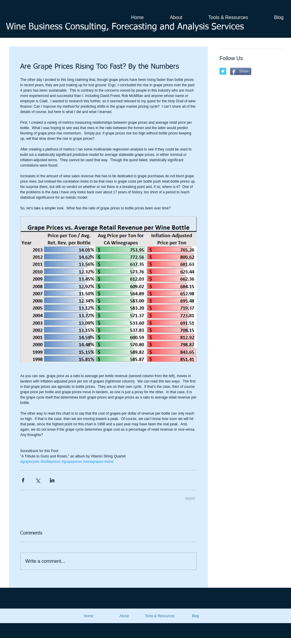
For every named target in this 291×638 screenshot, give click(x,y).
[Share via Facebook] (23, 480)
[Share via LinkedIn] (52, 480)
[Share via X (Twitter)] (37, 480)
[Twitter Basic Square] (222, 71)
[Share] (240, 71)
